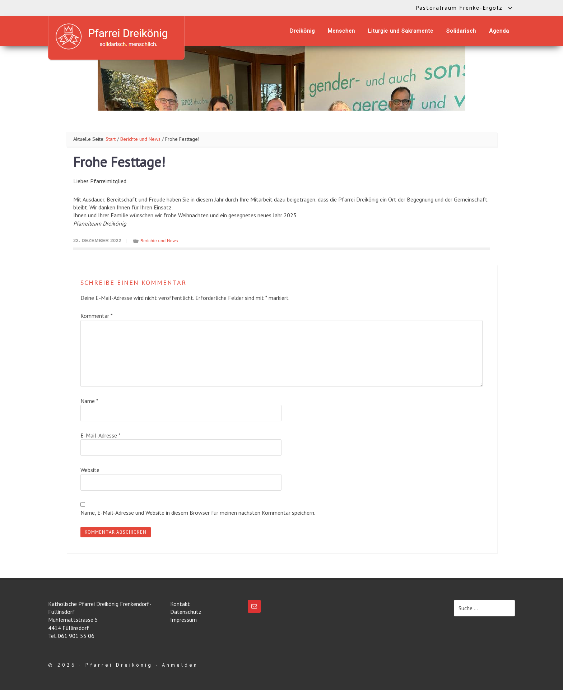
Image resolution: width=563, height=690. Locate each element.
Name (89, 400)
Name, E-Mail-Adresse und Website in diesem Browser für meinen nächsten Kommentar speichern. (197, 512)
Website (89, 469)
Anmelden (180, 665)
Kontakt (180, 603)
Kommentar (96, 315)
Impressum (183, 619)
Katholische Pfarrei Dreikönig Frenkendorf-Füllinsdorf (116, 36)
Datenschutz (185, 611)
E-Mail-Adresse (100, 435)
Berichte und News (159, 240)
